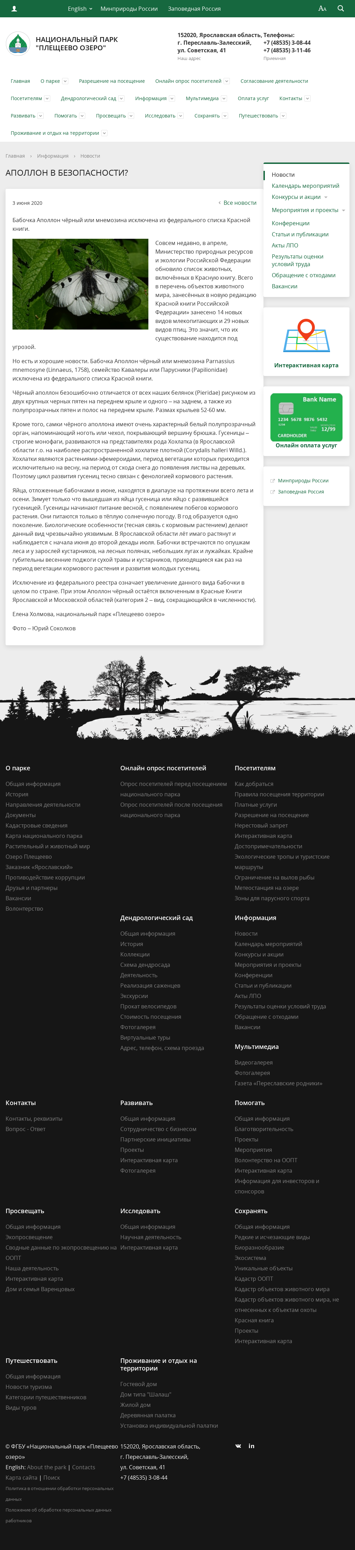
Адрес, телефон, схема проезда (162, 1048)
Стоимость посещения (150, 1017)
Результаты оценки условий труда (297, 260)
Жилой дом (135, 1405)
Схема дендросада (145, 965)
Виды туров (21, 1407)
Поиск (51, 1477)
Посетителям (26, 98)
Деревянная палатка (148, 1415)
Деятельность (138, 975)
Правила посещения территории (279, 794)
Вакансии (284, 286)
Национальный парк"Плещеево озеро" (62, 43)
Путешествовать (258, 115)
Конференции (291, 223)
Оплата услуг (253, 98)
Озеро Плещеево (29, 856)
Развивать (23, 115)
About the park (46, 1467)
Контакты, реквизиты (34, 1118)
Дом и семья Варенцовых (40, 1289)
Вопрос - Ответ (25, 1129)
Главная (20, 81)
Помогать (65, 115)
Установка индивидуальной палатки (169, 1425)
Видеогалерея (254, 1062)
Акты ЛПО (285, 245)
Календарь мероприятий (305, 186)
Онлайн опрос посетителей (188, 81)
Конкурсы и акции (296, 197)
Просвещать (111, 115)
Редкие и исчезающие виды (272, 1237)
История (17, 794)
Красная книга (254, 1320)
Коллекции (135, 954)
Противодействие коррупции (45, 877)
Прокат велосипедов (148, 1006)
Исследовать (160, 115)
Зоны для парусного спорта (272, 898)
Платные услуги (256, 804)
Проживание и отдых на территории (55, 133)
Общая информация (33, 784)
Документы (21, 815)
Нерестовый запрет (261, 825)
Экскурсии (134, 996)
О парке (50, 81)
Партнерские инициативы (155, 1139)
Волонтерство (24, 908)
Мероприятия (253, 1150)
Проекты (132, 1150)
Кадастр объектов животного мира (282, 1289)
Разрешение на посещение (112, 81)
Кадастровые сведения (37, 825)
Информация (151, 98)
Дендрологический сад (88, 98)
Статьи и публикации (300, 234)
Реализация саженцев (150, 985)
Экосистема (250, 1258)
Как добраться (254, 784)
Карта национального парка (44, 836)
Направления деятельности (43, 804)
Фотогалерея (138, 1027)
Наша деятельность (32, 1268)
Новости (90, 155)
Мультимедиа (202, 98)
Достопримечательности (268, 846)
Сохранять (207, 115)
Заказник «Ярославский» (39, 867)
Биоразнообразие (259, 1247)
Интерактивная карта (263, 836)
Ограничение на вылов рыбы (274, 877)
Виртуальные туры (145, 1037)
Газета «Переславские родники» (278, 1083)
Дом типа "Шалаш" (145, 1394)
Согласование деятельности (274, 81)
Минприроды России (129, 8)
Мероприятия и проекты (305, 210)
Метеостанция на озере (267, 888)
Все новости (237, 203)
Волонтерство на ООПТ (266, 1160)
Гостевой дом (138, 1384)
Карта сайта (21, 1477)
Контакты (290, 98)
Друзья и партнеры (32, 888)
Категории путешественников (46, 1397)
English (77, 8)
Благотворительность (264, 1129)
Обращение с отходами (304, 275)
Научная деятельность (150, 1237)
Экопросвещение (29, 1237)
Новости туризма (29, 1387)
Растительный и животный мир (48, 846)
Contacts (83, 1467)
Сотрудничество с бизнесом (158, 1129)
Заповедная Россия (194, 8)
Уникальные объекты (264, 1268)
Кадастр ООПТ (254, 1278)
